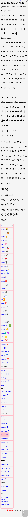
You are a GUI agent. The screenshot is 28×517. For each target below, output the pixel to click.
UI (3, 299)
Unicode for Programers (4, 500)
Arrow (4, 370)
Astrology (5, 270)
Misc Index (4, 497)
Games (4, 266)
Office (4, 296)
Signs (4, 281)
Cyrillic (4, 423)
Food (4, 240)
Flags (4, 311)
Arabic (4, 442)
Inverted (4, 395)
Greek (3, 420)
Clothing (5, 247)
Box (3, 348)
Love (4, 244)
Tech (4, 292)
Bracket (5, 374)
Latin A (3, 416)
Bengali (4, 449)
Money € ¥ (5, 329)
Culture (4, 314)
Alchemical (5, 362)
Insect (4, 255)
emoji (24, 514)
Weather (5, 273)
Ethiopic (5, 438)
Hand (4, 236)
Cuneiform (5, 468)
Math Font (5, 381)
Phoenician (5, 475)
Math (3, 377)
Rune (3, 479)
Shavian (4, 490)
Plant (4, 259)
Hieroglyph (5, 464)
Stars (4, 336)
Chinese (5, 427)
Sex (5, 333)
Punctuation (6, 325)
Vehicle (4, 285)
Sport (4, 262)
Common (5, 322)
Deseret (4, 486)
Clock (4, 303)
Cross (4, 340)
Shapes (5, 344)
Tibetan (4, 457)
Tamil (4, 453)
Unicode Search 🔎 (22, 1)
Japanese (5, 431)
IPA (3, 398)
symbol (25, 512)
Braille (4, 410)
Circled (4, 355)
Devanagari (5, 446)
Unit (3, 406)
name (25, 510)
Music (4, 307)
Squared (5, 359)
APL (3, 385)
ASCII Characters (6, 391)
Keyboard (5, 351)
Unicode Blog (5, 504)
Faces (4, 229)
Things (4, 288)
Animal (4, 251)
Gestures (5, 233)
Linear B (5, 471)
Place (4, 277)
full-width (5, 402)
